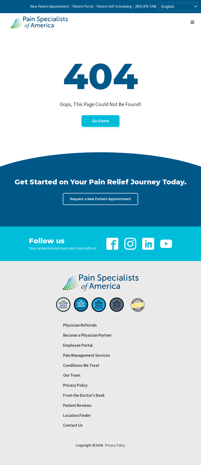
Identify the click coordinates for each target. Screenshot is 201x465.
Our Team (71, 375)
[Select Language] (178, 7)
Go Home (100, 121)
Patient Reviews (77, 405)
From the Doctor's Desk (84, 395)
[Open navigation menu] (192, 22)
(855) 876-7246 (145, 6)
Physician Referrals (80, 325)
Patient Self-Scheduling (114, 6)
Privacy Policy (75, 385)
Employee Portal (77, 345)
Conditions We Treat (81, 365)
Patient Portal (82, 6)
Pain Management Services (86, 355)
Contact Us (73, 425)
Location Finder (77, 415)
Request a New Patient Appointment (100, 198)
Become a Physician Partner (87, 335)
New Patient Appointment (49, 6)
